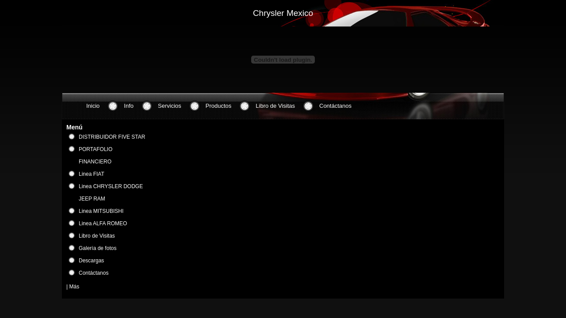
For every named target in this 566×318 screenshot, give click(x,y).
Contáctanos (335, 105)
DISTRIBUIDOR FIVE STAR (112, 137)
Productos (219, 105)
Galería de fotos (97, 248)
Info (129, 105)
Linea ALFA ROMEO (103, 223)
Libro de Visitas (275, 105)
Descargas (91, 260)
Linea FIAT (91, 174)
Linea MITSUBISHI (101, 211)
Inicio (92, 105)
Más (74, 287)
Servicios (169, 105)
